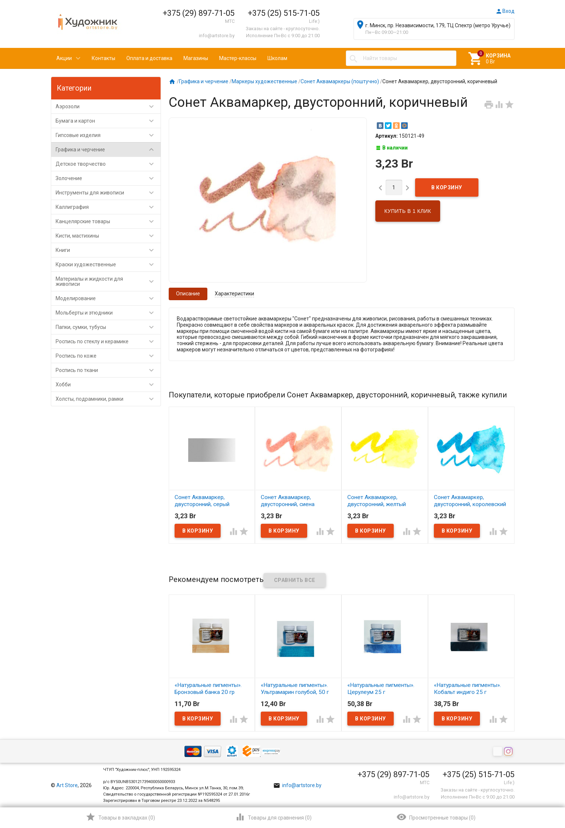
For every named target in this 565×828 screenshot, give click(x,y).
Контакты (103, 58)
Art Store (67, 785)
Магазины (195, 58)
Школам (277, 58)
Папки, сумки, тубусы (108, 327)
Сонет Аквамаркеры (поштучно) (340, 81)
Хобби (108, 385)
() (120, 817)
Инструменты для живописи (108, 193)
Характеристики (234, 294)
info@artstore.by (217, 35)
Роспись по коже (108, 356)
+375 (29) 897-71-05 (199, 13)
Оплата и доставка (149, 58)
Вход (505, 11)
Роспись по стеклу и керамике (108, 341)
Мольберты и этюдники (108, 313)
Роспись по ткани (108, 370)
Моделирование (108, 298)
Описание (188, 294)
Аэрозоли (108, 106)
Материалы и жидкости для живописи (108, 281)
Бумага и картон (108, 121)
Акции (64, 58)
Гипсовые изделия (108, 135)
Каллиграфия (108, 207)
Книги (108, 250)
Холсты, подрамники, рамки (108, 399)
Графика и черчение (108, 150)
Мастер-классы (237, 58)
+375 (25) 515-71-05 (284, 13)
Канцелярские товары (108, 221)
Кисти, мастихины (108, 236)
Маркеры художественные (264, 81)
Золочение (108, 178)
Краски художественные (108, 264)
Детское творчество (108, 164)
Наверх (534, 793)
